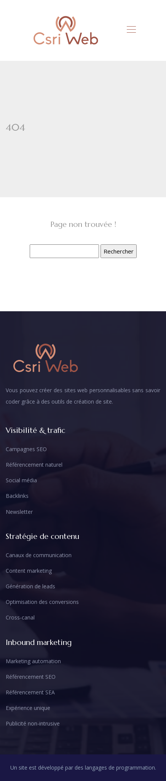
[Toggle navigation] (131, 30)
